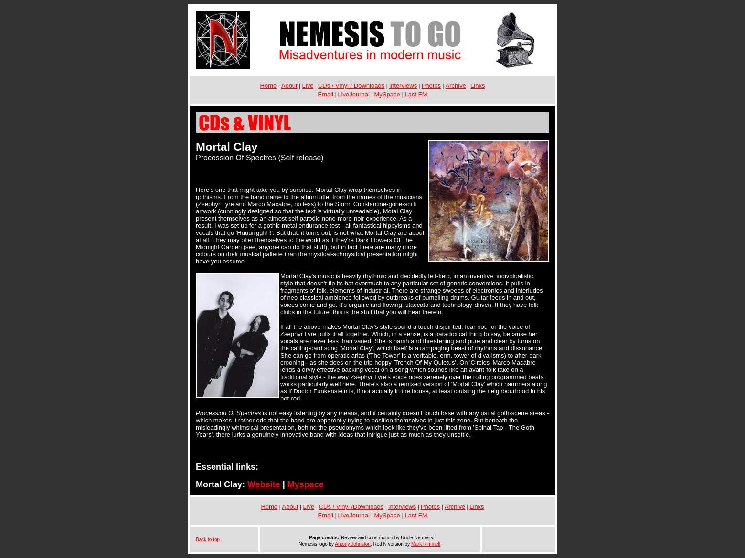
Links (477, 85)
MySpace (387, 94)
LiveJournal (354, 94)
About (289, 85)
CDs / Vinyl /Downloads (351, 506)
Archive (456, 85)
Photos (431, 85)
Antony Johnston (353, 544)
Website (263, 484)
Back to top (208, 539)
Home (268, 85)
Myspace (305, 484)
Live (308, 85)
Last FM (416, 94)
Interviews (403, 85)
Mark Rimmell (425, 544)
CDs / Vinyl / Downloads (351, 85)
